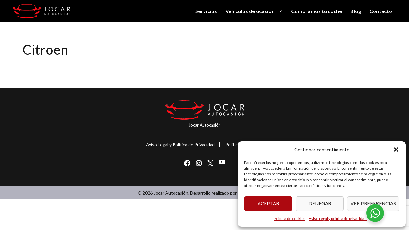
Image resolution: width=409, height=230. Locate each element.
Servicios (206, 11)
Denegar (319, 203)
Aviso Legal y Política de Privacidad (180, 144)
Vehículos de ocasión (256, 11)
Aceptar (268, 203)
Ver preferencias (373, 203)
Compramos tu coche (316, 11)
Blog (355, 11)
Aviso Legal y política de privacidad (338, 218)
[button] (396, 149)
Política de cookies (289, 218)
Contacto (380, 11)
